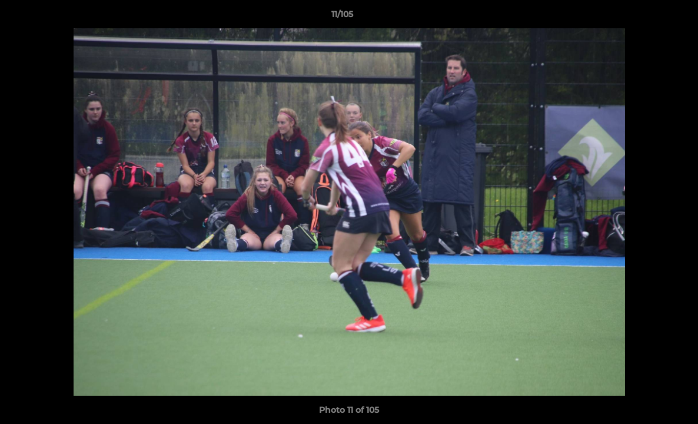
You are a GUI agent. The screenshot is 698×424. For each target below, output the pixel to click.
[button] (649, 17)
